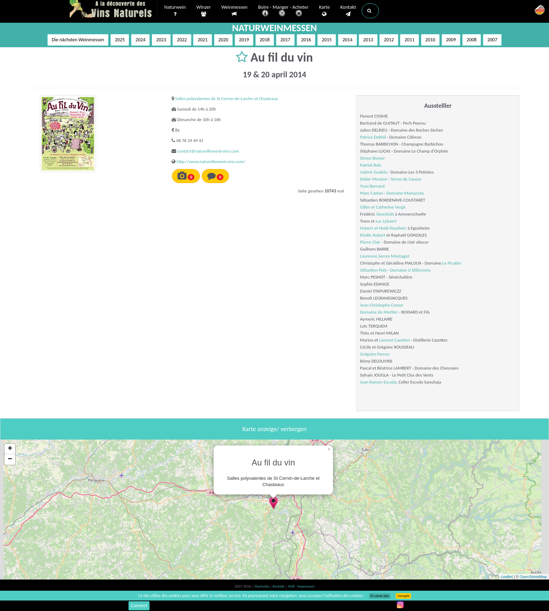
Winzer (203, 11)
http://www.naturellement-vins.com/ (210, 161)
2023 (161, 40)
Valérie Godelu (373, 172)
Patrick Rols (370, 165)
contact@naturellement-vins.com (208, 151)
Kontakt (348, 11)
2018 (265, 40)
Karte (324, 11)
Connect (139, 606)
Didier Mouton (373, 179)
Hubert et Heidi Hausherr (383, 228)
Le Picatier (452, 263)
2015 (327, 40)
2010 (430, 40)
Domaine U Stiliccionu (410, 270)
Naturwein (175, 11)
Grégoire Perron (374, 354)
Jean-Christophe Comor (381, 305)
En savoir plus (379, 596)
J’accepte (403, 596)
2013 (368, 40)
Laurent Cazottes (394, 340)
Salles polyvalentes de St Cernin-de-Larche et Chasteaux (226, 98)
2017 (285, 40)
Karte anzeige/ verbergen (274, 429)
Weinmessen (234, 11)
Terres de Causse (406, 179)
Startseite (262, 586)
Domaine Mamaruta (405, 193)
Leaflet (507, 577)
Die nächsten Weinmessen (78, 40)
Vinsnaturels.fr (113, 9)
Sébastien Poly (373, 270)
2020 (223, 40)
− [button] (10, 459)
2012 (389, 40)
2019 (244, 40)
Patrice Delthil (373, 137)
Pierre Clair (370, 242)
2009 (451, 40)
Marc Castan (371, 193)
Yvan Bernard (372, 186)
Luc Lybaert (386, 221)
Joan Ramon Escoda (378, 382)
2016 (306, 40)
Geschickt (385, 214)
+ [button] (10, 449)
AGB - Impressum (301, 586)
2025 (120, 40)
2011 (409, 40)
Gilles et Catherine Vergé (382, 207)
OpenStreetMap (533, 577)
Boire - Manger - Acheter (283, 11)
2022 (182, 40)
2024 (140, 40)
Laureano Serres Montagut (384, 256)
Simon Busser (372, 158)
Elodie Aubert (372, 235)
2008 (472, 40)
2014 (347, 40)
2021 (202, 40)
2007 (492, 40)
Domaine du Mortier (379, 312)
